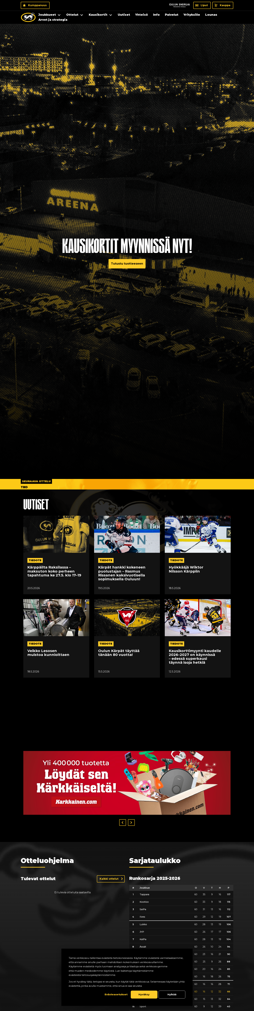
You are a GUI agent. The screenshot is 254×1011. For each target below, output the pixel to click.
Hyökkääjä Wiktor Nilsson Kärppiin (186, 569)
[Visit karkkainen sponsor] (127, 783)
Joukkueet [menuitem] (47, 15)
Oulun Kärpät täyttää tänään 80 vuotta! (118, 653)
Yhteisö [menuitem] (141, 15)
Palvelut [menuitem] (171, 15)
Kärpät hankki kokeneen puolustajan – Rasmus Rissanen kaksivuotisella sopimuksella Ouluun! (121, 573)
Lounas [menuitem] (211, 15)
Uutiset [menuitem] (124, 15)
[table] (181, 947)
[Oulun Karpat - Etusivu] (28, 17)
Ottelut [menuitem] (72, 15)
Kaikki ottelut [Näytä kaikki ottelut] (109, 878)
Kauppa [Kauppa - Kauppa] (225, 5)
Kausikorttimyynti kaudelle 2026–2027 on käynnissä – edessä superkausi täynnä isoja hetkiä (195, 657)
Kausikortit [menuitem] (98, 15)
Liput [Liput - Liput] (204, 5)
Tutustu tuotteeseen (127, 263)
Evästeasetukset (116, 994)
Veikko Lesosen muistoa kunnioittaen (48, 653)
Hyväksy (144, 994)
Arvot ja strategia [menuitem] (52, 20)
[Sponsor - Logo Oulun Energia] (179, 5)
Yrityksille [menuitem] (192, 15)
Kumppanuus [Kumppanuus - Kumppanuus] (37, 5)
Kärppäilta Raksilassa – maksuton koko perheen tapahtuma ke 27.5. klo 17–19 (54, 571)
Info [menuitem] (156, 15)
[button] (122, 822)
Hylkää (171, 994)
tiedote (35, 560)
